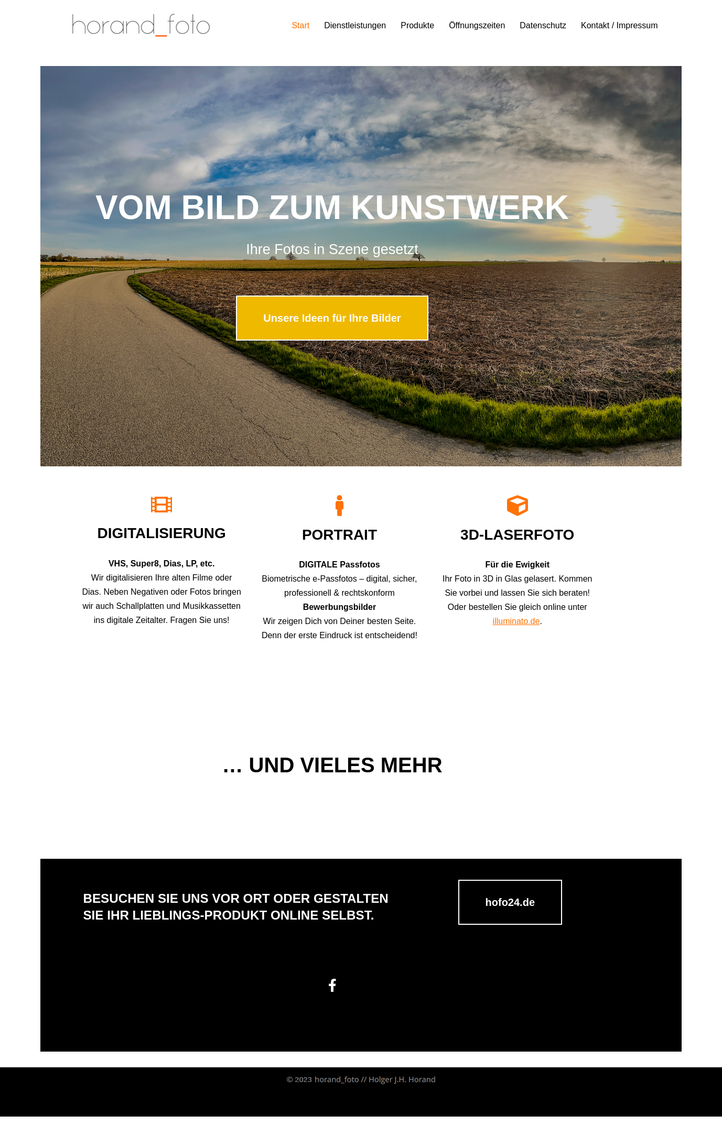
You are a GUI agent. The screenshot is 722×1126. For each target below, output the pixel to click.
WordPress (168, 1112)
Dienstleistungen (354, 25)
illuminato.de (552, 628)
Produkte (417, 25)
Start (300, 25)
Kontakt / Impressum (619, 25)
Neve (72, 1112)
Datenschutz (543, 25)
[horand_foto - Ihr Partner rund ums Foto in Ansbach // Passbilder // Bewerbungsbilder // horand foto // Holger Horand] (141, 25)
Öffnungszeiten (477, 25)
